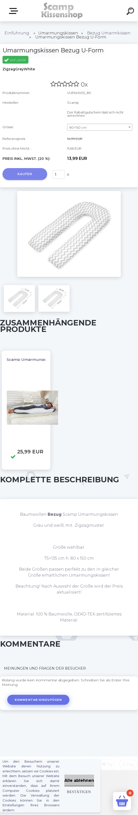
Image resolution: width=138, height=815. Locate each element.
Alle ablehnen (79, 780)
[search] (131, 12)
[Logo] (61, 10)
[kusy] (58, 174)
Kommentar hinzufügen (38, 700)
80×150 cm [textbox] (78, 127)
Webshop (14, 11)
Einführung (16, 33)
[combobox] (99, 127)
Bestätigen (79, 792)
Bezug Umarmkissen (109, 33)
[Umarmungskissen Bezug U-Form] (69, 193)
